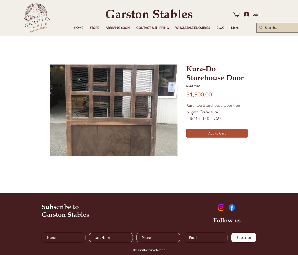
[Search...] (281, 27)
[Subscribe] (243, 237)
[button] (236, 14)
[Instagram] (221, 207)
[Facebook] (232, 207)
